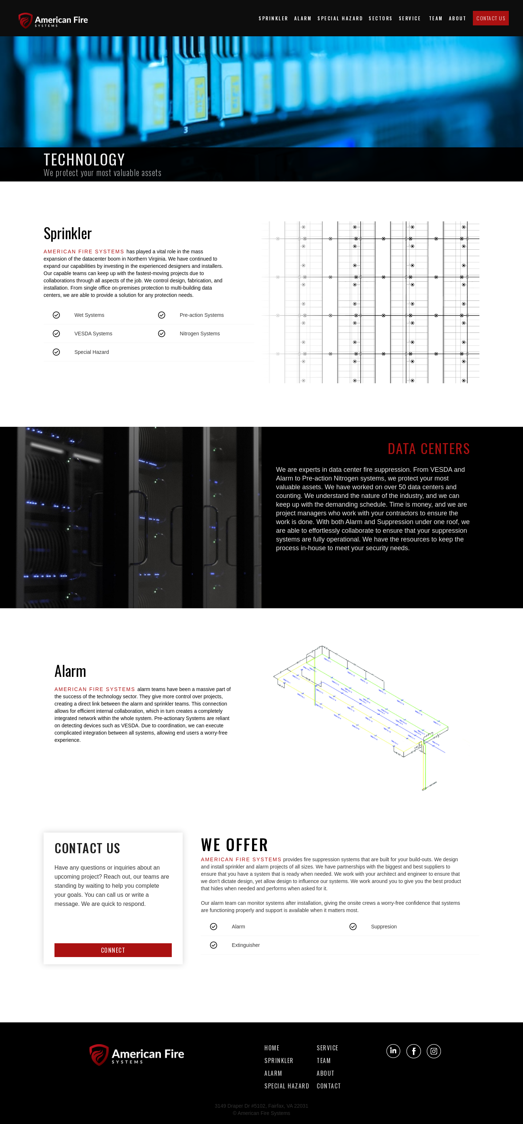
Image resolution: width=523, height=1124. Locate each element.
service (327, 1048)
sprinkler (279, 1061)
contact (329, 1086)
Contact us (491, 18)
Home (271, 1048)
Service (411, 18)
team (436, 18)
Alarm (303, 18)
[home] (56, 18)
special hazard (340, 18)
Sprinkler (273, 18)
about (458, 18)
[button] (381, 18)
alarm (273, 1074)
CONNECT (113, 950)
